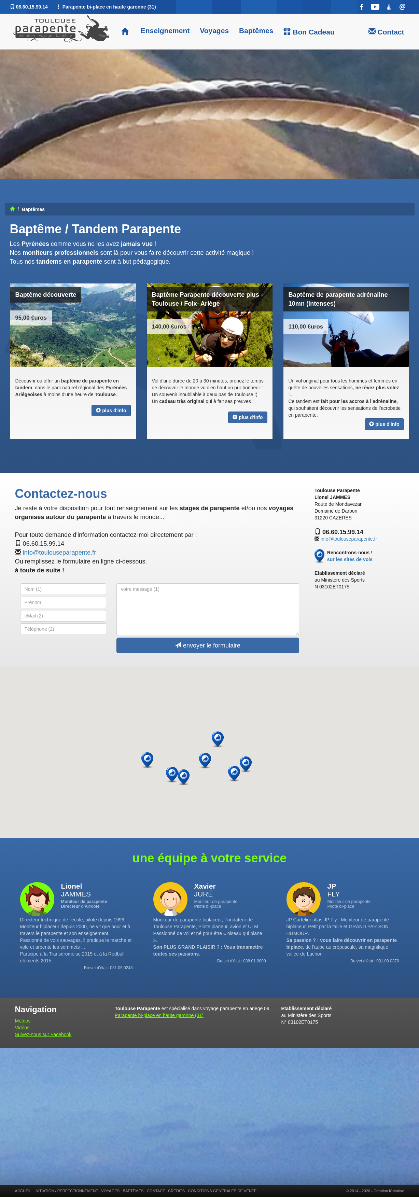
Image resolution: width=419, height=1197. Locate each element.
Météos (23, 1021)
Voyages (214, 30)
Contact (386, 32)
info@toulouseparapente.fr (59, 552)
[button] (246, 764)
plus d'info (111, 410)
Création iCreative (389, 1191)
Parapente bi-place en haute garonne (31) (159, 1015)
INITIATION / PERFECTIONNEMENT (66, 1191)
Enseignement (164, 30)
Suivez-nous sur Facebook (43, 1034)
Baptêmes (256, 30)
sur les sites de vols (350, 559)
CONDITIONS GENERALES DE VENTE (222, 1191)
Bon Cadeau (308, 32)
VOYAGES (110, 1191)
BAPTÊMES (133, 1191)
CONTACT (156, 1191)
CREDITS (176, 1191)
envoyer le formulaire (207, 645)
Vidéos (22, 1027)
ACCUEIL (23, 1191)
